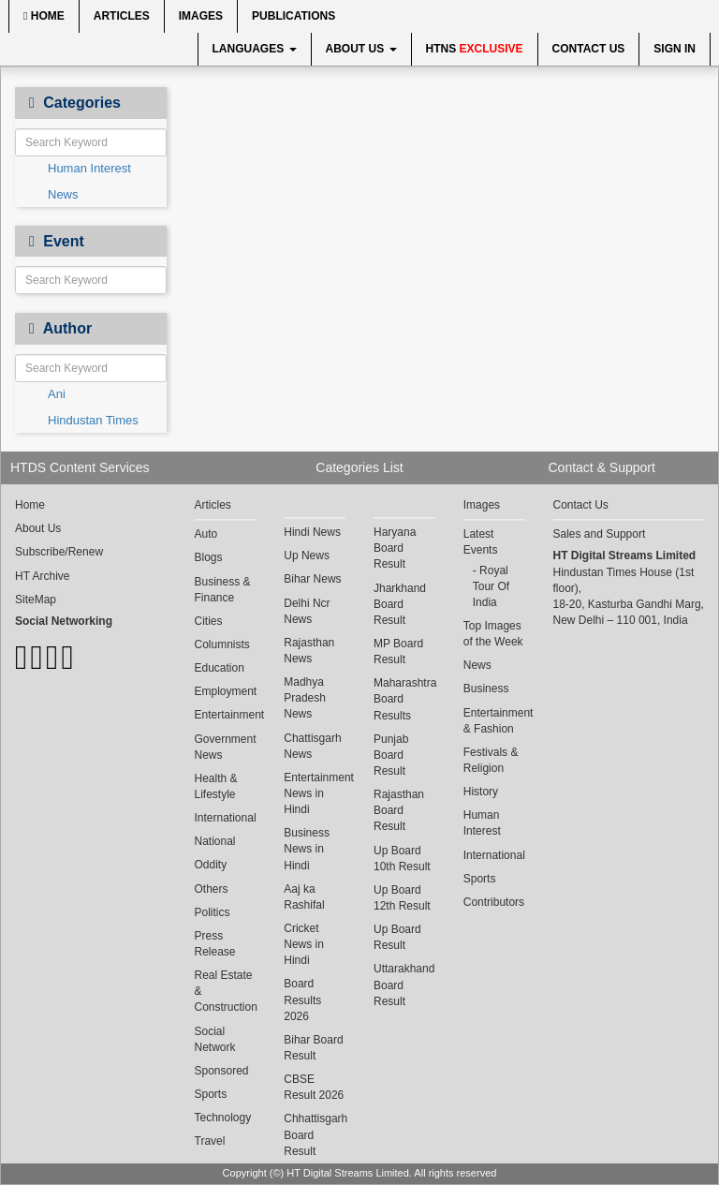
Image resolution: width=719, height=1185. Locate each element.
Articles (122, 15)
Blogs (209, 557)
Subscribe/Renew (59, 551)
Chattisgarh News (312, 746)
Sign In (674, 48)
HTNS (474, 48)
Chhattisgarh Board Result (314, 1134)
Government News (226, 747)
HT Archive (42, 576)
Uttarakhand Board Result (404, 984)
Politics (212, 912)
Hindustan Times (93, 420)
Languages (255, 48)
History (480, 791)
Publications (293, 15)
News (63, 194)
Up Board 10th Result (402, 858)
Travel (210, 1141)
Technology (223, 1117)
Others (211, 889)
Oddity (211, 864)
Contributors (493, 902)
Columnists (222, 644)
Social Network (215, 1039)
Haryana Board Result (395, 548)
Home (44, 15)
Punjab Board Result (391, 755)
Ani (57, 394)
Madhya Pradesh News (305, 697)
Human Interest (89, 168)
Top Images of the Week (493, 633)
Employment (226, 691)
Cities (209, 621)
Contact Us (588, 48)
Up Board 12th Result (402, 897)
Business (486, 688)
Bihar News (312, 578)
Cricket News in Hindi (304, 944)
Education (219, 667)
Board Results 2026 (302, 999)
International (226, 817)
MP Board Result (398, 651)
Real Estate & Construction (226, 991)
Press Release (215, 943)
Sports (211, 1094)
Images (201, 15)
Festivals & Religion (491, 760)
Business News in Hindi (307, 848)
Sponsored (222, 1070)
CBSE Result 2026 (314, 1087)
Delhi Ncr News (307, 611)
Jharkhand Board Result (400, 604)
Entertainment (226, 714)
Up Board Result (397, 937)
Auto (206, 534)
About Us (361, 48)
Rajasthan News (309, 650)
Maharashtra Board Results (404, 698)
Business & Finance (223, 589)
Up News (307, 555)
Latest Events (480, 541)
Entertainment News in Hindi (314, 793)
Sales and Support (599, 534)
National (215, 841)
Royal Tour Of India (491, 586)
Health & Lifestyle (216, 786)
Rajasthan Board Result (399, 810)
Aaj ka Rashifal (304, 896)
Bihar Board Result (313, 1047)
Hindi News (312, 532)
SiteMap (35, 599)
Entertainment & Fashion (494, 720)
